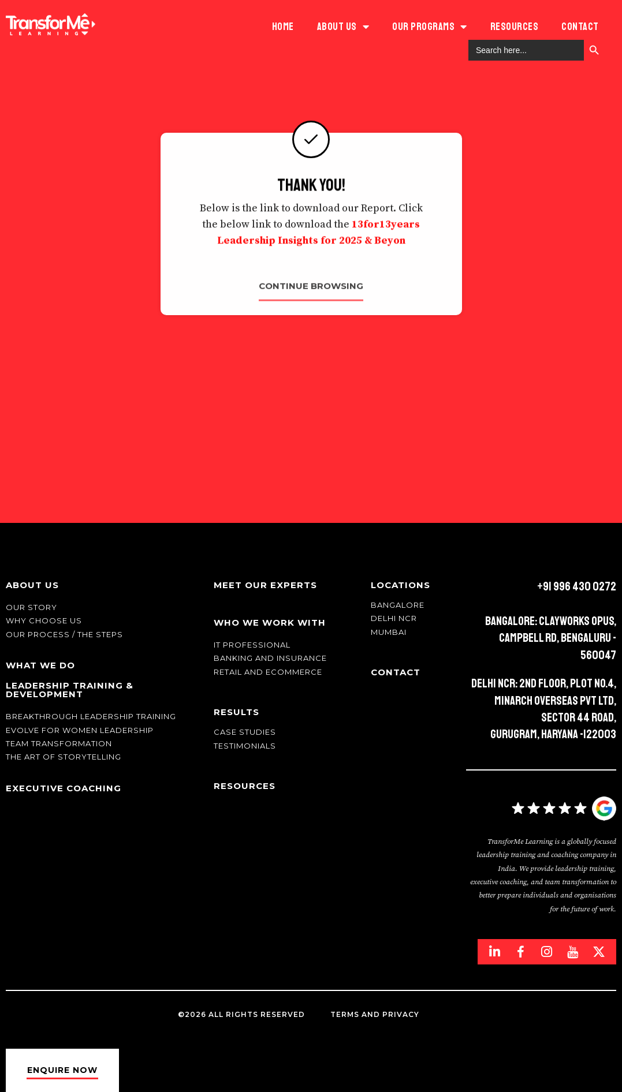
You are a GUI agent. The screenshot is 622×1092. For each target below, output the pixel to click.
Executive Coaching (63, 788)
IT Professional (252, 644)
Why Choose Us (44, 620)
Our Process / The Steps (64, 634)
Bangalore (397, 604)
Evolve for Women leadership (80, 730)
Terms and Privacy (374, 1014)
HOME (283, 26)
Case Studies (245, 731)
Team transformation (59, 743)
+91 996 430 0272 (576, 586)
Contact (580, 26)
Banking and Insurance (270, 658)
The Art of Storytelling (63, 756)
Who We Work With (270, 622)
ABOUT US (343, 27)
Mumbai (389, 632)
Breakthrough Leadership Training (91, 716)
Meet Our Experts (265, 584)
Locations (400, 584)
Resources (514, 26)
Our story (31, 607)
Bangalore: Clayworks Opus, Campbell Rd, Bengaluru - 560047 (550, 638)
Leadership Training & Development (69, 690)
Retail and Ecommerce (268, 671)
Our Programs (429, 27)
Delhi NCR (394, 618)
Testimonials (245, 745)
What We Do (40, 665)
